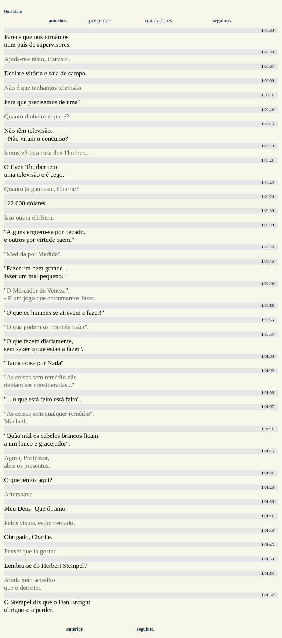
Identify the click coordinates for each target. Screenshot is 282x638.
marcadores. (159, 20)
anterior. (57, 20)
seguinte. (222, 20)
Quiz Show (13, 11)
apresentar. (99, 20)
